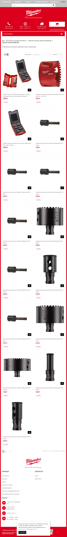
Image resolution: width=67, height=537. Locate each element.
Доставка (18, 2)
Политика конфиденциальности (11, 491)
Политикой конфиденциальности (27, 529)
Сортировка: (28, 54)
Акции (63, 2)
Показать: (55, 54)
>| (10, 451)
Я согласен (22, 532)
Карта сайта (38, 479)
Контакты (54, 2)
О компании (7, 2)
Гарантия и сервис (41, 2)
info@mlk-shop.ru (11, 513)
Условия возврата (7, 488)
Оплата (28, 2)
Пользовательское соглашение (10, 494)
